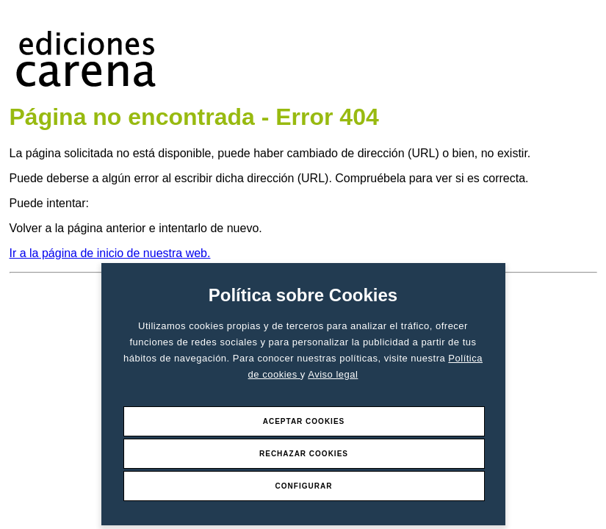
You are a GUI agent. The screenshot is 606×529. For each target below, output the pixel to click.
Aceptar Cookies (304, 421)
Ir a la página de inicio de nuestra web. (110, 253)
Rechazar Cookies (303, 454)
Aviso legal (333, 374)
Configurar (304, 486)
